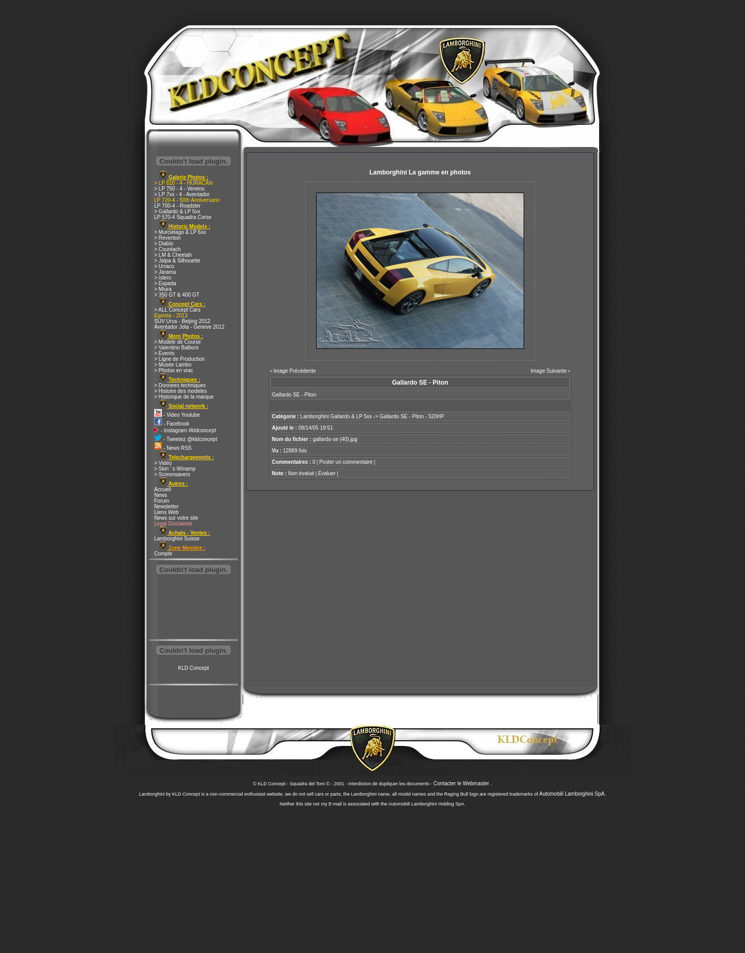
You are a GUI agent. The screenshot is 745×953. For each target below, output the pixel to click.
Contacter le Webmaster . (463, 783)
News (160, 495)
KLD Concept (193, 668)
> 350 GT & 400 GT (176, 295)
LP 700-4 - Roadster (177, 206)
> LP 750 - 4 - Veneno (179, 189)
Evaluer (327, 473)
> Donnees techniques (180, 385)
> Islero (162, 278)
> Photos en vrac (173, 370)
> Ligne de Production (179, 359)
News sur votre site (176, 518)
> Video (163, 463)
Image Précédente (295, 371)
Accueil (162, 489)
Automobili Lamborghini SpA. (572, 794)
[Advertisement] (193, 607)
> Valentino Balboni (176, 347)
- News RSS (172, 448)
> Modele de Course (177, 342)
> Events (164, 353)
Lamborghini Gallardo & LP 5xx (336, 416)
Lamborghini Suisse (177, 538)
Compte (163, 553)
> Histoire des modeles (180, 391)
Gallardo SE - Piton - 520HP (412, 416)
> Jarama (165, 272)
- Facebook (171, 424)
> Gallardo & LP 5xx (177, 211)
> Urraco (164, 266)
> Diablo (163, 243)
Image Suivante (549, 371)
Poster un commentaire (346, 462)
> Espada (165, 283)
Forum (161, 501)
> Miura (163, 289)
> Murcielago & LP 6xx (180, 232)
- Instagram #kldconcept (185, 430)
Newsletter (166, 506)
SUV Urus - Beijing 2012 (182, 321)
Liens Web (166, 512)
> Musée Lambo (172, 365)
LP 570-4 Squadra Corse (182, 217)
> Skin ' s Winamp (175, 469)
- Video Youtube (177, 415)
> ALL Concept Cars (177, 310)
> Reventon (167, 238)
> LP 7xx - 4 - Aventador (182, 194)
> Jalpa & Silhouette (177, 260)
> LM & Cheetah (173, 255)
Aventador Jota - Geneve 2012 (189, 327)
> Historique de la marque (184, 397)
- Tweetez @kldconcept (185, 439)
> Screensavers (172, 474)
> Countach (167, 249)
